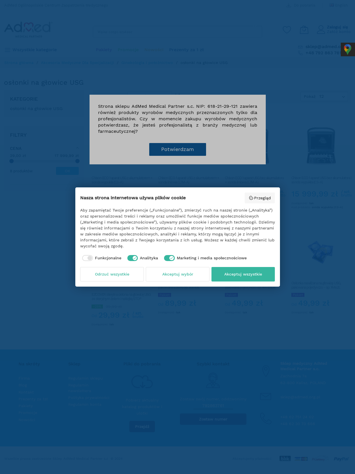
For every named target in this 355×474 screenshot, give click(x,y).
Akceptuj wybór (177, 274)
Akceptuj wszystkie (243, 274)
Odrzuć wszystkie (112, 274)
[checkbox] (100, 258)
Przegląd (260, 197)
